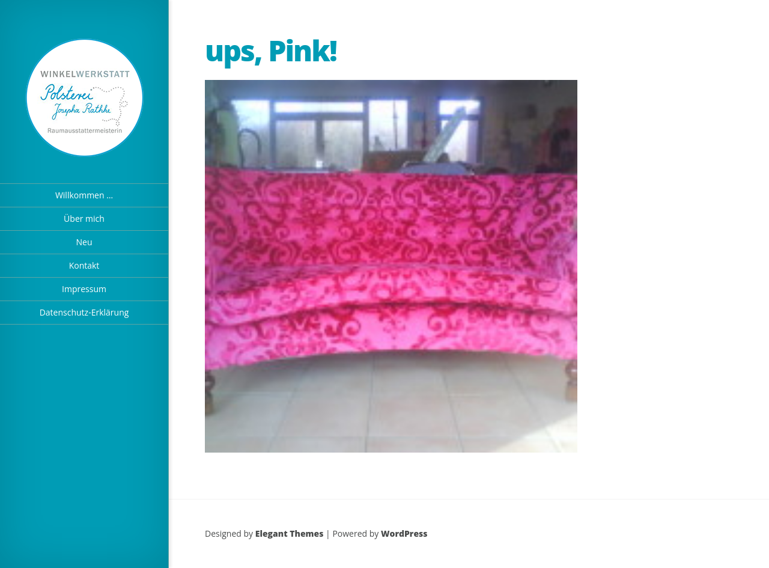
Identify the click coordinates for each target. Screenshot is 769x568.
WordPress (404, 533)
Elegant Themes (289, 533)
